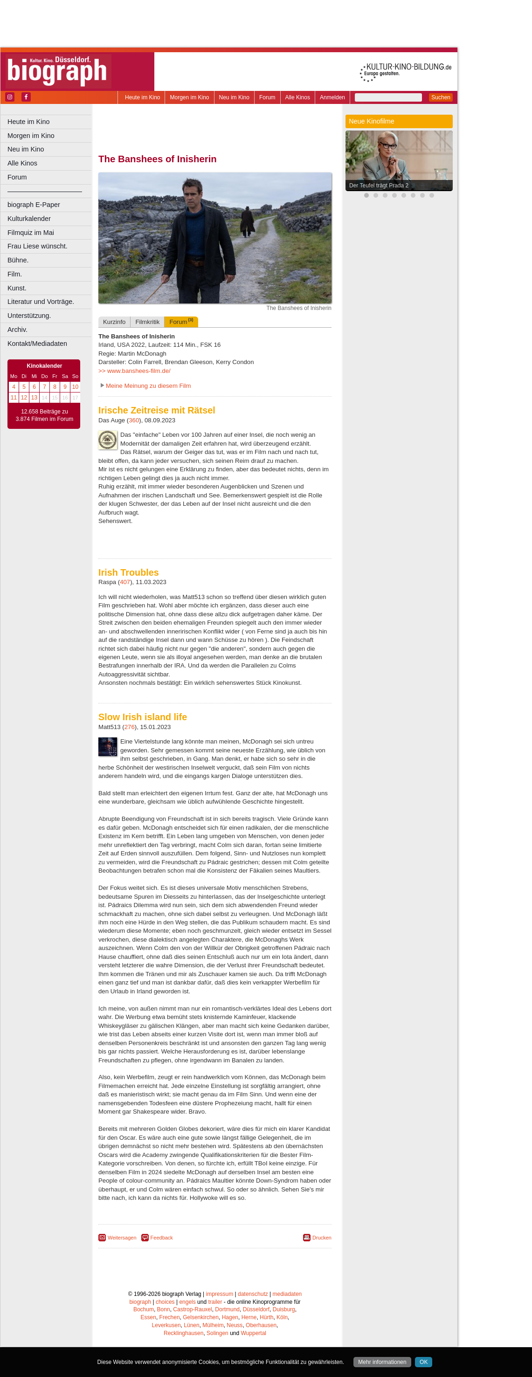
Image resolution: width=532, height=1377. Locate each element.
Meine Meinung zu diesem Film (148, 385)
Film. (14, 274)
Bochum (143, 1309)
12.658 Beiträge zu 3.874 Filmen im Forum (44, 415)
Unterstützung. (29, 315)
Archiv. (17, 329)
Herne (249, 1317)
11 (14, 397)
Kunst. (17, 288)
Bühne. (18, 260)
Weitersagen (122, 1237)
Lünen (191, 1325)
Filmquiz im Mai (30, 232)
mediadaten (287, 1294)
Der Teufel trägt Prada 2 (378, 185)
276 (129, 726)
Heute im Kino (142, 97)
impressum (220, 1294)
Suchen (440, 97)
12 (24, 397)
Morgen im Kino (189, 97)
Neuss (234, 1325)
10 (75, 387)
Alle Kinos (297, 97)
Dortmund (227, 1309)
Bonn (163, 1309)
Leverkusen (166, 1325)
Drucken (322, 1237)
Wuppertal (253, 1333)
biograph (140, 1302)
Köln (282, 1317)
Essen (148, 1317)
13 (34, 397)
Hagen (230, 1317)
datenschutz (253, 1294)
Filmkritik (147, 321)
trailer (215, 1302)
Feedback (162, 1237)
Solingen (217, 1333)
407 (125, 581)
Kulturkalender (29, 218)
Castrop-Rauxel (192, 1309)
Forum (267, 97)
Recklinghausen (183, 1333)
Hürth (266, 1317)
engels (187, 1302)
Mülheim (212, 1325)
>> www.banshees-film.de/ (134, 370)
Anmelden (332, 97)
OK (424, 1362)
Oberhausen (261, 1325)
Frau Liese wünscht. (37, 246)
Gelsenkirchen (201, 1317)
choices (165, 1302)
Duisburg (284, 1309)
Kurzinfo (114, 321)
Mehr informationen (382, 1362)
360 (134, 420)
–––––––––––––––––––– (44, 191)
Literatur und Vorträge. (40, 301)
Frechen (169, 1317)
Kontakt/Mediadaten (37, 343)
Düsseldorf (256, 1309)
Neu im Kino (234, 97)
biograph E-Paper (33, 204)
